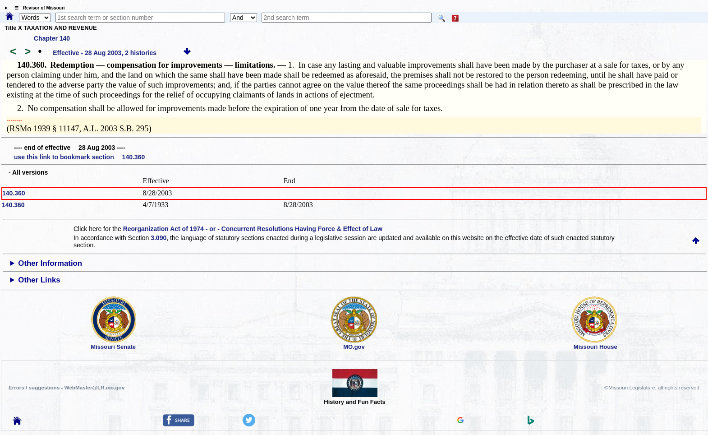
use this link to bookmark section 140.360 (79, 157)
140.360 (13, 193)
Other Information (50, 263)
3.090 (158, 237)
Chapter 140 (52, 38)
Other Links (39, 280)
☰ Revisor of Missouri (37, 7)
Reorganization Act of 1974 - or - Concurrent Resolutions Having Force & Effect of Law (252, 228)
